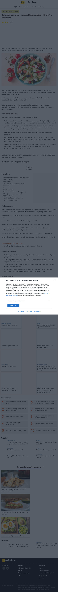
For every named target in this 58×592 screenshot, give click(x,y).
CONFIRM (15, 305)
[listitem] (29, 301)
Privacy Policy (37, 311)
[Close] (55, 280)
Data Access (29, 311)
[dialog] (29, 296)
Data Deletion (20, 311)
